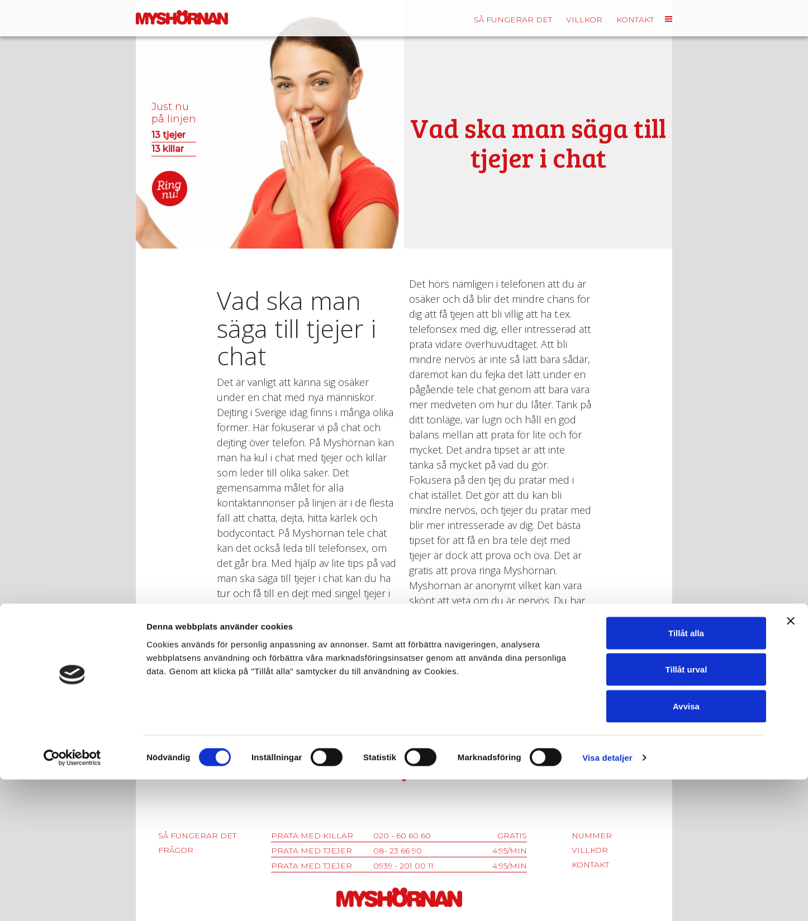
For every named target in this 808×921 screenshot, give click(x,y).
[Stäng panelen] (791, 762)
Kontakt (635, 20)
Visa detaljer (607, 899)
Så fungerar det (513, 20)
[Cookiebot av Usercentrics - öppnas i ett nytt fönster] (72, 899)
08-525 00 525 (399, 725)
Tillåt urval (686, 811)
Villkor (584, 20)
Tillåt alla (686, 774)
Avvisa (686, 847)
